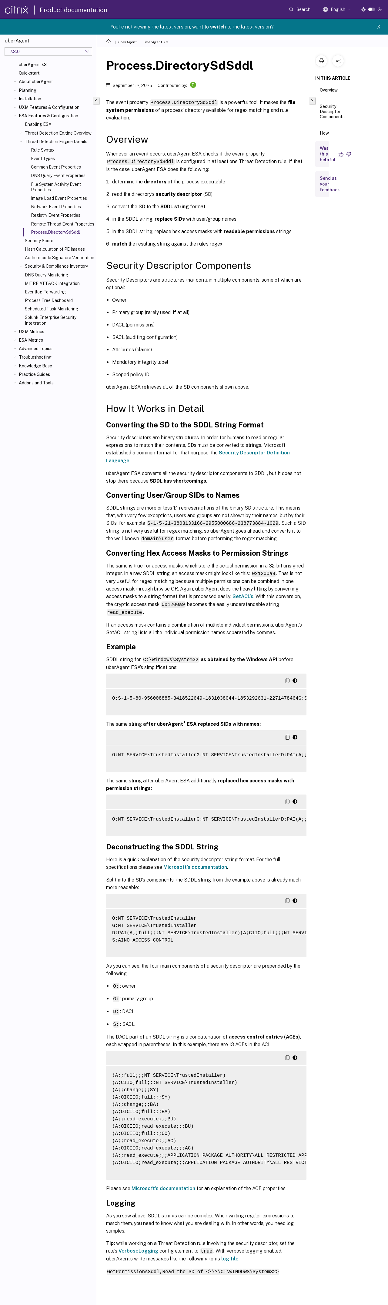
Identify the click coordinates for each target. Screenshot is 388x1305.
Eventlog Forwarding (45, 291)
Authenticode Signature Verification (59, 257)
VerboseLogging (138, 1247)
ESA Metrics (31, 340)
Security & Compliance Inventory (56, 266)
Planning (27, 90)
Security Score (39, 240)
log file (230, 1255)
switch (218, 27)
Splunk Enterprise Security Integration (50, 320)
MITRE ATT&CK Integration (52, 283)
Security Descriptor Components (332, 114)
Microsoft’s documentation (195, 865)
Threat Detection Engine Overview (58, 133)
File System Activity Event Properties (56, 187)
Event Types (43, 158)
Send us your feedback (330, 184)
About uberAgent (36, 81)
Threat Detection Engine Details (56, 141)
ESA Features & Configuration (48, 115)
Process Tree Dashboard (49, 300)
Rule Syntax (43, 150)
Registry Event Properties (55, 215)
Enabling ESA (38, 124)
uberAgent (127, 42)
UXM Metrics (31, 331)
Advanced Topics (35, 348)
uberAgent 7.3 (33, 64)
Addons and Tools (36, 382)
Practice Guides (34, 374)
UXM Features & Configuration (49, 107)
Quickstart (29, 73)
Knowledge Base (35, 365)
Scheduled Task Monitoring (51, 308)
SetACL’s (242, 595)
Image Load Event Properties (59, 198)
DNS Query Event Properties (58, 175)
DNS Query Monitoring (46, 275)
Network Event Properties (56, 206)
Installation (30, 98)
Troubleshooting (35, 357)
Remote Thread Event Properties (62, 224)
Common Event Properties (56, 167)
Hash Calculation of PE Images (55, 249)
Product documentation (73, 10)
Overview (329, 93)
